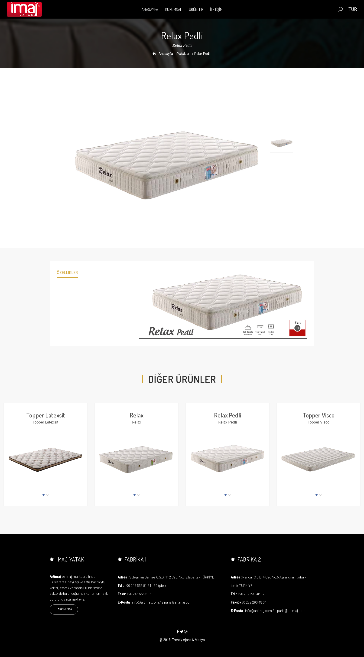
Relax (136, 415)
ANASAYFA (150, 9)
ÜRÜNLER (196, 9)
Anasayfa (166, 54)
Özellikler (67, 272)
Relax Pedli (227, 415)
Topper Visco (319, 415)
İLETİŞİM (216, 9)
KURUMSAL (173, 9)
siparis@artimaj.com (177, 602)
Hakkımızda (64, 609)
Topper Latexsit (45, 415)
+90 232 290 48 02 (250, 594)
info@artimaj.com (145, 602)
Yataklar (183, 54)
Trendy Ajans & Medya (188, 640)
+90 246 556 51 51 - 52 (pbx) (145, 586)
